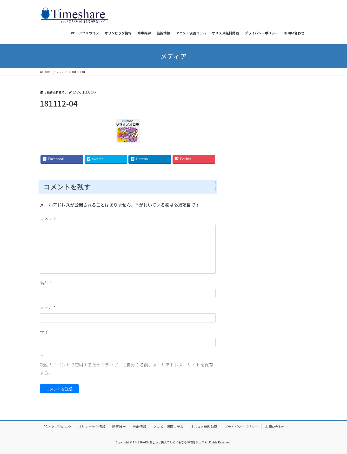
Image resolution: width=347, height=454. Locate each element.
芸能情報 (139, 426)
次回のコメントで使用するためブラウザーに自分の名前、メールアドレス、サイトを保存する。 (126, 368)
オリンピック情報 (91, 426)
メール (48, 307)
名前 (45, 283)
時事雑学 (119, 426)
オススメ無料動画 (203, 426)
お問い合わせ (275, 426)
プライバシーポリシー (241, 426)
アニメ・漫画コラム (168, 426)
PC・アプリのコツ (57, 426)
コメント (50, 218)
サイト (46, 332)
